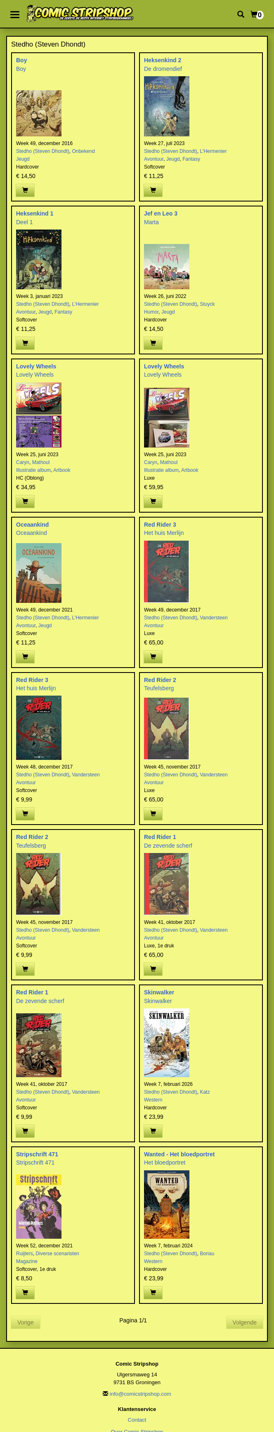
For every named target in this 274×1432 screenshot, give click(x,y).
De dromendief (163, 69)
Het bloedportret (164, 1162)
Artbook (61, 470)
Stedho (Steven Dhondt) (42, 151)
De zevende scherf (168, 845)
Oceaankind (32, 524)
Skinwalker (159, 992)
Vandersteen (213, 618)
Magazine (27, 1261)
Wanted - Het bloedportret (179, 1154)
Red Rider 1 (160, 837)
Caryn (22, 462)
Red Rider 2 (160, 680)
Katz (205, 1092)
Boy (21, 60)
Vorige (25, 1322)
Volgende (245, 1322)
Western (153, 1100)
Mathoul (41, 462)
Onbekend (83, 151)
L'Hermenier (213, 151)
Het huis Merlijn (164, 533)
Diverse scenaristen (57, 1253)
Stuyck (207, 304)
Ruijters (24, 1253)
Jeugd (23, 159)
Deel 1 (24, 222)
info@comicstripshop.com (140, 1394)
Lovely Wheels (36, 366)
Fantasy (191, 159)
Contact (137, 1420)
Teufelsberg (159, 688)
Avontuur (153, 159)
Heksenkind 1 (34, 213)
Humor (151, 312)
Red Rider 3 (160, 524)
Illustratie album (33, 470)
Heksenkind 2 (162, 60)
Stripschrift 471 (37, 1154)
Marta (151, 222)
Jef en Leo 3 (160, 213)
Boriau (207, 1253)
